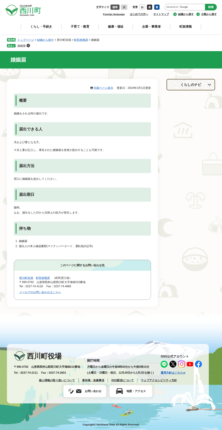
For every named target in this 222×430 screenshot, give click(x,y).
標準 (115, 7)
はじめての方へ (139, 14)
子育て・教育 (80, 26)
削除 (28, 45)
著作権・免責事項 (93, 380)
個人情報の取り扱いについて (57, 380)
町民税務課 (81, 39)
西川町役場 (26, 277)
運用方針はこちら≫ (173, 372)
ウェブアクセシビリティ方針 (159, 380)
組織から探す (186, 14)
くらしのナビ (190, 85)
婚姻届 (21, 45)
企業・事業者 (151, 26)
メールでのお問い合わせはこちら (40, 292)
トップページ (25, 39)
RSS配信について (122, 380)
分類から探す (209, 14)
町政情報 (185, 26)
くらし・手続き (41, 26)
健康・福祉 (115, 26)
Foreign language (114, 14)
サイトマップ (161, 14)
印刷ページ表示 (103, 87)
